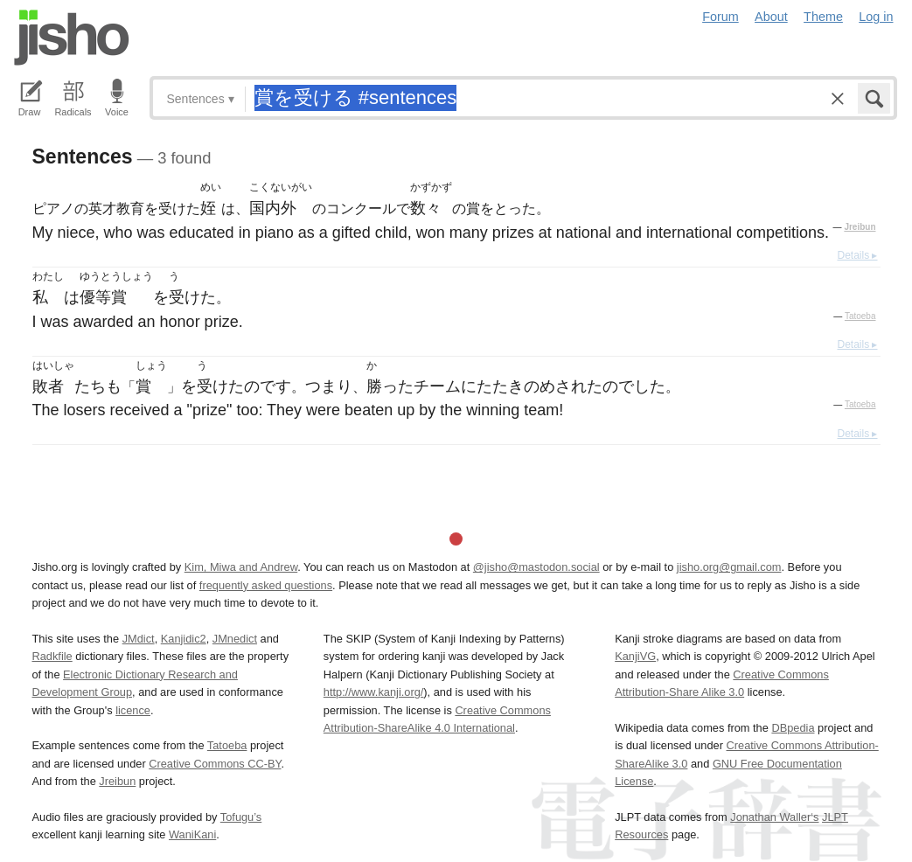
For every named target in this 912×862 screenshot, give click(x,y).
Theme (823, 17)
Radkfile (52, 656)
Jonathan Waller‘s (774, 817)
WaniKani (192, 834)
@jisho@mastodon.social (536, 567)
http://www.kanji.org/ (374, 692)
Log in (876, 17)
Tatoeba (860, 316)
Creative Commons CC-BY (215, 763)
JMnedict (234, 638)
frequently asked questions (265, 585)
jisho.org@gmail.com (729, 567)
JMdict (138, 638)
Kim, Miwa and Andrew (240, 567)
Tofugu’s (240, 817)
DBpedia (792, 727)
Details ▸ (857, 255)
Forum (720, 17)
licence (132, 710)
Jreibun (859, 227)
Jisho (71, 38)
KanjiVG (635, 656)
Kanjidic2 (183, 638)
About (771, 17)
